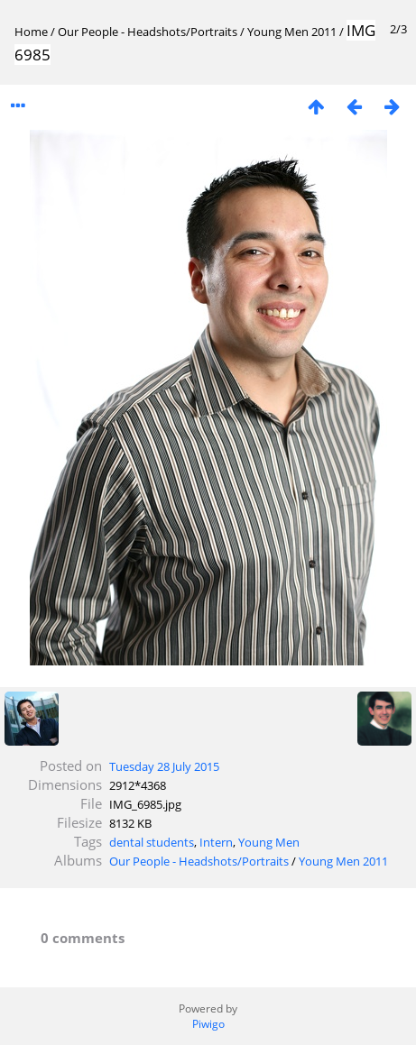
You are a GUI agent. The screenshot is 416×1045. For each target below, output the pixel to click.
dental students (151, 842)
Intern (216, 842)
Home (31, 31)
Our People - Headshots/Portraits (147, 31)
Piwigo (208, 1023)
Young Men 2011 (292, 31)
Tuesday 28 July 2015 (164, 766)
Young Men (269, 842)
